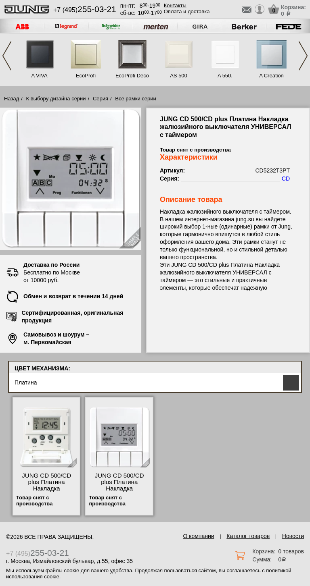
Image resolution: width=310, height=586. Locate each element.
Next (303, 56)
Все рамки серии (135, 99)
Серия (100, 99)
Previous (7, 56)
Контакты (175, 5)
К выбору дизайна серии (56, 99)
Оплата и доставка (187, 11)
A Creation (271, 76)
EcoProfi (86, 76)
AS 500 (178, 76)
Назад (11, 99)
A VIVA (39, 76)
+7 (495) (84, 9)
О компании (198, 536)
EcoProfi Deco (132, 76)
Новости (293, 536)
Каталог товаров (248, 536)
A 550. (225, 76)
